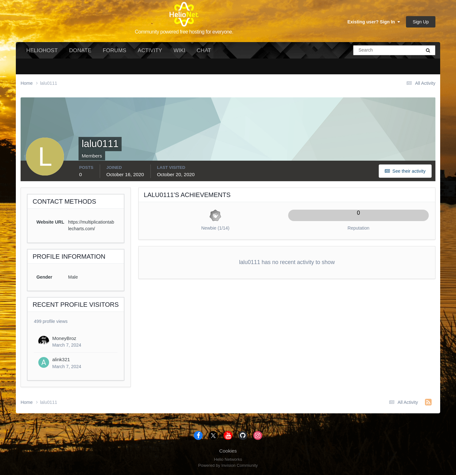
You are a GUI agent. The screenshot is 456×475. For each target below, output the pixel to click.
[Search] (366, 50)
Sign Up (421, 21)
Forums (114, 50)
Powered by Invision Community (228, 465)
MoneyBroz (64, 338)
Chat (204, 50)
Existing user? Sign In (373, 21)
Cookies (228, 450)
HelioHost (42, 50)
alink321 (61, 359)
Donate (80, 50)
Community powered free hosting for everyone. (184, 31)
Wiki (179, 50)
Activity (150, 50)
